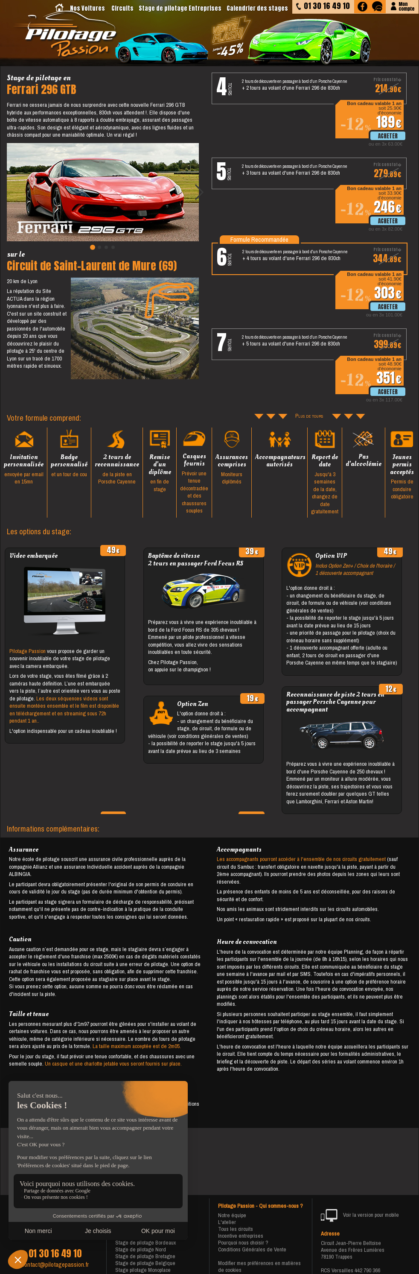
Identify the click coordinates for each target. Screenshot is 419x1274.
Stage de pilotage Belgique (145, 1263)
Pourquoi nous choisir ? (243, 1243)
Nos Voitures (87, 8)
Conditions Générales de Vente (252, 1249)
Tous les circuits (235, 1229)
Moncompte (406, 5)
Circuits (122, 8)
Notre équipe (232, 1215)
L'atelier (227, 1222)
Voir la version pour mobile (360, 1215)
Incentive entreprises (240, 1236)
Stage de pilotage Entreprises (180, 8)
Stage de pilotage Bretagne (145, 1256)
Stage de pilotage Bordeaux (145, 1243)
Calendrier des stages (257, 8)
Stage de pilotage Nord (140, 1249)
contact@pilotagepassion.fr (55, 1264)
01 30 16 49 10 (55, 1253)
